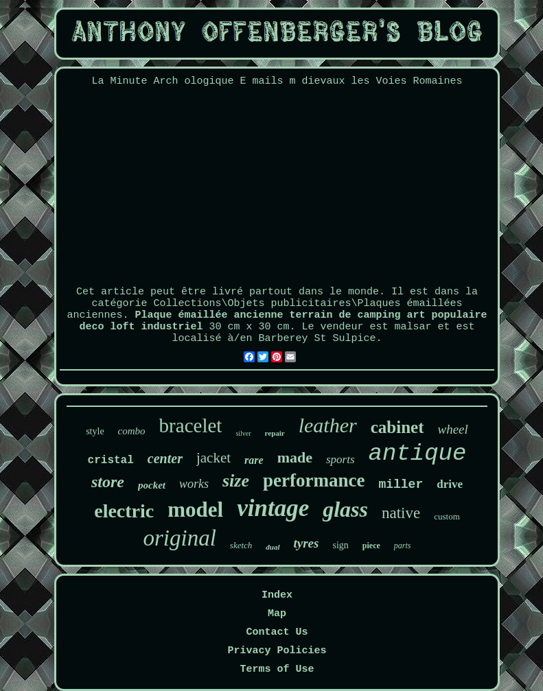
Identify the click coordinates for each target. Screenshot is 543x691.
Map (277, 614)
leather (328, 425)
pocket (151, 485)
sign (340, 545)
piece (371, 545)
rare (254, 460)
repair (275, 433)
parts (402, 545)
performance (314, 480)
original (179, 538)
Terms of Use (277, 669)
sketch (241, 545)
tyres (306, 543)
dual (272, 547)
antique (418, 454)
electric (124, 511)
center (165, 458)
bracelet (190, 425)
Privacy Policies (276, 651)
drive (450, 484)
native (401, 513)
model (195, 509)
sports (340, 459)
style (95, 431)
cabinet (397, 427)
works (194, 484)
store (107, 482)
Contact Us (277, 632)
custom (447, 516)
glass (345, 509)
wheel (452, 429)
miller (400, 484)
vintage (273, 508)
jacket (213, 457)
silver (243, 433)
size (235, 481)
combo (132, 430)
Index (277, 595)
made (294, 457)
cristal (111, 460)
